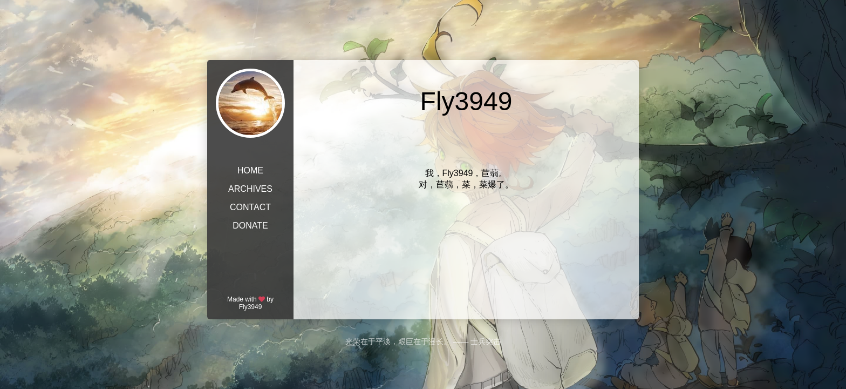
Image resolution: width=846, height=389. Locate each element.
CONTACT (250, 207)
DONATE (250, 225)
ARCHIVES (250, 188)
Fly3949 (250, 307)
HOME (250, 170)
